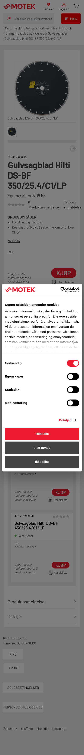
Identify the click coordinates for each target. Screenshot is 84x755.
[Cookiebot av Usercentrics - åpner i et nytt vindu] (60, 289)
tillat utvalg (41, 447)
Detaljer (65, 420)
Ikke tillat (42, 461)
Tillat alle (42, 434)
